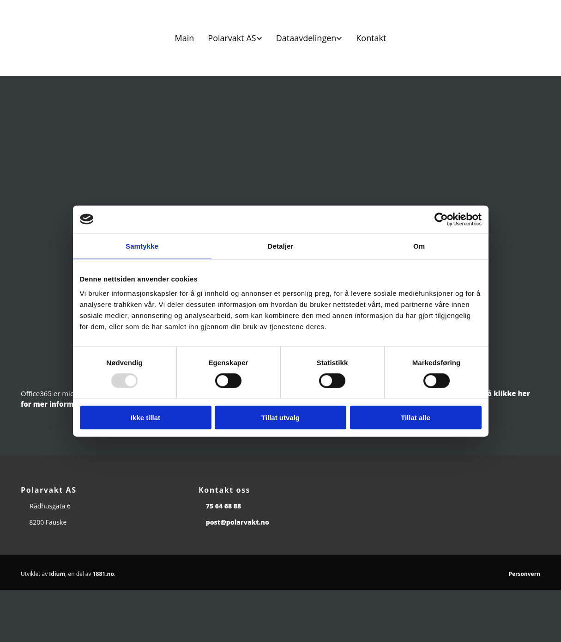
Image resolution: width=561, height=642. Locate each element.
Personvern (524, 574)
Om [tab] (419, 246)
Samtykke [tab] (142, 246)
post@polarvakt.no (237, 522)
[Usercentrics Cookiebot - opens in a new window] (441, 219)
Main (184, 37)
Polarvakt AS (232, 37)
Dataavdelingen (306, 37)
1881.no (103, 574)
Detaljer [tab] (281, 246)
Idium (57, 574)
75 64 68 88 (223, 505)
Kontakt (371, 37)
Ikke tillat (145, 418)
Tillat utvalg (280, 418)
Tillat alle (415, 418)
